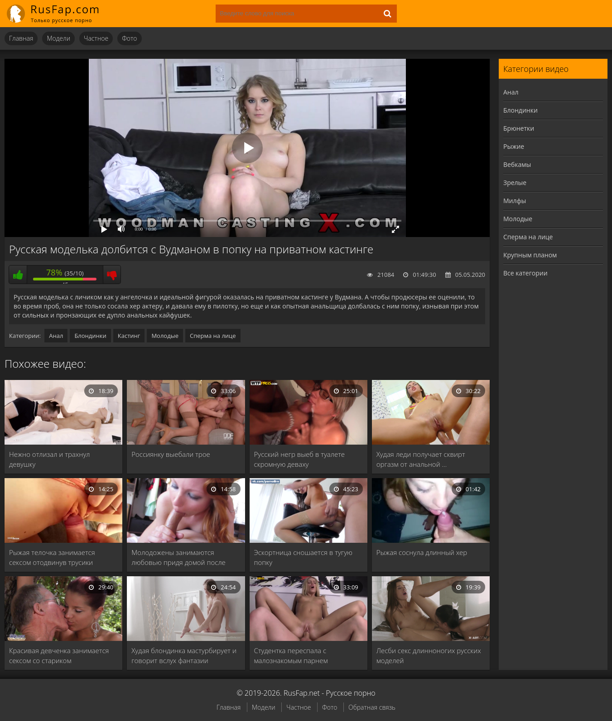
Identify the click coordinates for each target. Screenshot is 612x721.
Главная (21, 38)
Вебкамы (517, 164)
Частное (96, 38)
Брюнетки (518, 128)
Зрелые (514, 182)
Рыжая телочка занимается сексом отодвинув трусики (52, 557)
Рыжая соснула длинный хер (421, 552)
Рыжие (513, 146)
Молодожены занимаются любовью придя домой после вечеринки (178, 557)
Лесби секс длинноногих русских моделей (428, 655)
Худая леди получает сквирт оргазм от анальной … (420, 459)
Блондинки (90, 336)
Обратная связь (371, 707)
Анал (56, 336)
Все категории (525, 273)
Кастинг (129, 336)
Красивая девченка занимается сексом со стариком (59, 655)
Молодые (164, 336)
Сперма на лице (213, 336)
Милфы (514, 200)
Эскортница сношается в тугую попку (303, 557)
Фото (129, 38)
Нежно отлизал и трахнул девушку (49, 459)
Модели (58, 38)
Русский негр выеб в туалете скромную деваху (299, 459)
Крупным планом (530, 255)
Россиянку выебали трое (170, 454)
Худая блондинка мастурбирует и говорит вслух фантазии (183, 655)
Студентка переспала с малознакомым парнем (291, 655)
